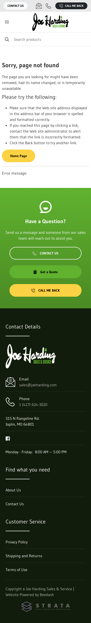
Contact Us (16, 6)
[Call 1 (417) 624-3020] (48, 6)
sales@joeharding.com (38, 384)
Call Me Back (71, 6)
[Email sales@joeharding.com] (39, 6)
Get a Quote (45, 272)
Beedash (47, 594)
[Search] (45, 39)
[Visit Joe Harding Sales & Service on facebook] (8, 438)
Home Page (18, 156)
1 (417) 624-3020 (33, 404)
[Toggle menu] (7, 22)
